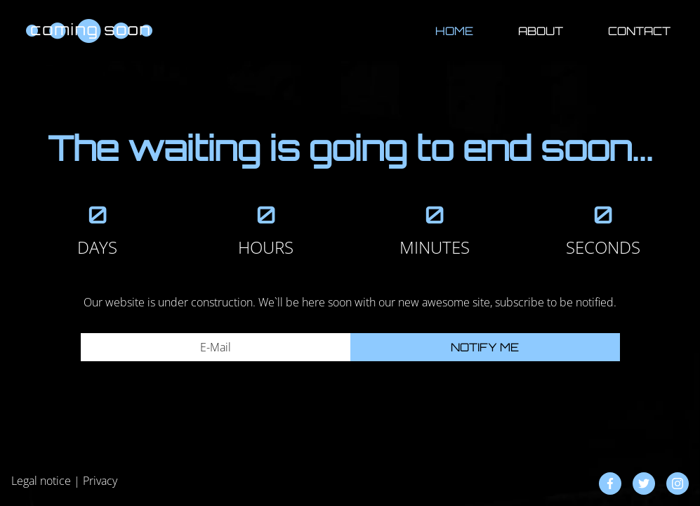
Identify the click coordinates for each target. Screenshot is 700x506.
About (540, 31)
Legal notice (41, 480)
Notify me (485, 347)
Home (454, 31)
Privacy (100, 480)
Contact (639, 31)
